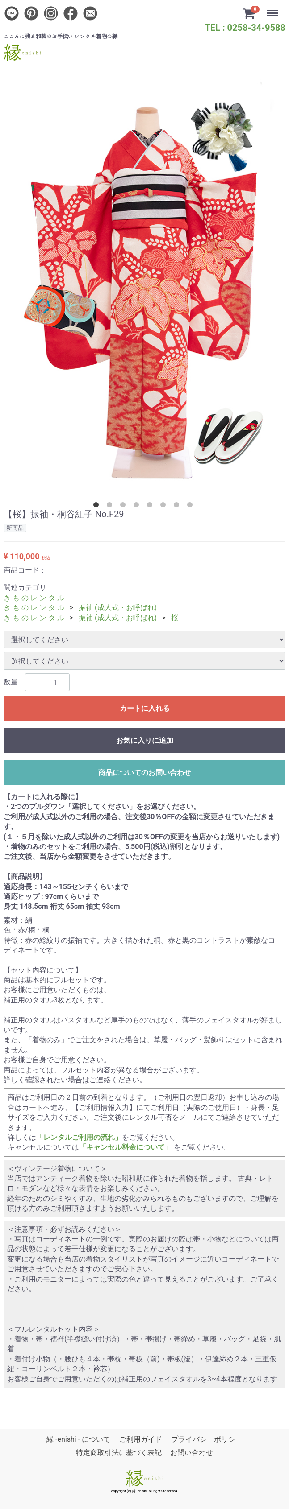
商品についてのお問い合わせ (144, 772)
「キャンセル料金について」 (125, 1147)
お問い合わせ (191, 1452)
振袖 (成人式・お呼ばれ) (118, 607)
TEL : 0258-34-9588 (245, 27)
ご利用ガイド (140, 1439)
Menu (273, 9)
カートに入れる (145, 708)
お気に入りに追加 (144, 740)
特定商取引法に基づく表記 (119, 1452)
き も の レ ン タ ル (34, 598)
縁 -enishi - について (78, 1439)
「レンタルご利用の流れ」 (79, 1137)
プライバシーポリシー (207, 1439)
